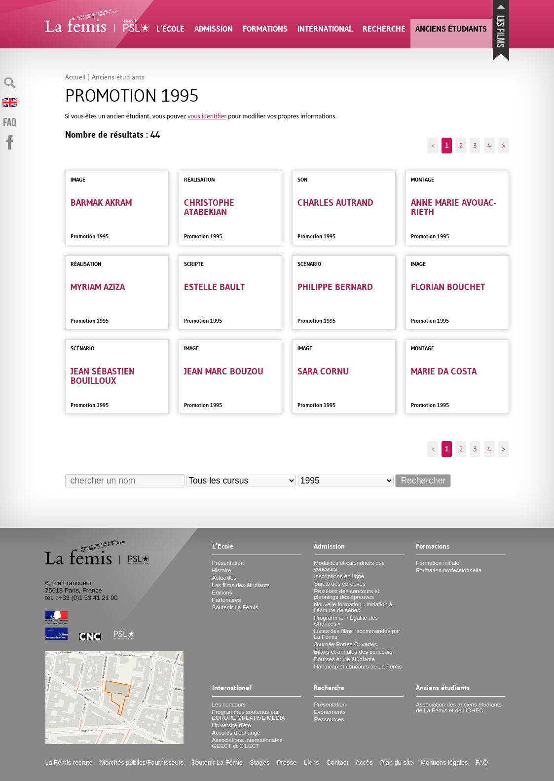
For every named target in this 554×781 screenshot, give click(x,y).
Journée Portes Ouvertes (345, 644)
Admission (213, 29)
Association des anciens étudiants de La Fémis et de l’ (458, 707)
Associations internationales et (247, 743)
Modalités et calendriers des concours (349, 566)
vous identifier (206, 116)
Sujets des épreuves (339, 584)
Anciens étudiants (451, 29)
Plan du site (396, 762)
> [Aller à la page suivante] (503, 145)
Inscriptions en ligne (339, 576)
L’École (170, 29)
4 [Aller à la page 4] (489, 145)
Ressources (329, 719)
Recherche (384, 29)
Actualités (224, 578)
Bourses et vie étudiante (344, 659)
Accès (364, 762)
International (325, 29)
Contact (337, 762)
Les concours (229, 704)
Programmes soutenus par (248, 715)
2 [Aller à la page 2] (461, 145)
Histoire (221, 570)
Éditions (222, 592)
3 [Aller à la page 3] (475, 145)
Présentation (228, 563)
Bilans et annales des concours (353, 652)
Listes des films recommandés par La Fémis (357, 634)
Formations (265, 29)
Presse (286, 762)
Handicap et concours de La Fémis (358, 666)
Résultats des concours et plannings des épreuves (346, 594)
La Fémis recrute (69, 762)
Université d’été (231, 725)
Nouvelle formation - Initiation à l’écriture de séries (353, 607)
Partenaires (226, 600)
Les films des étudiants (241, 585)
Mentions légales (444, 762)
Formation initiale (437, 563)
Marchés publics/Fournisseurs (142, 762)
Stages (259, 762)
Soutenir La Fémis (235, 607)
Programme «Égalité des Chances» (345, 621)
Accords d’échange (236, 733)
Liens (311, 762)
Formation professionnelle (448, 570)
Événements (329, 712)
